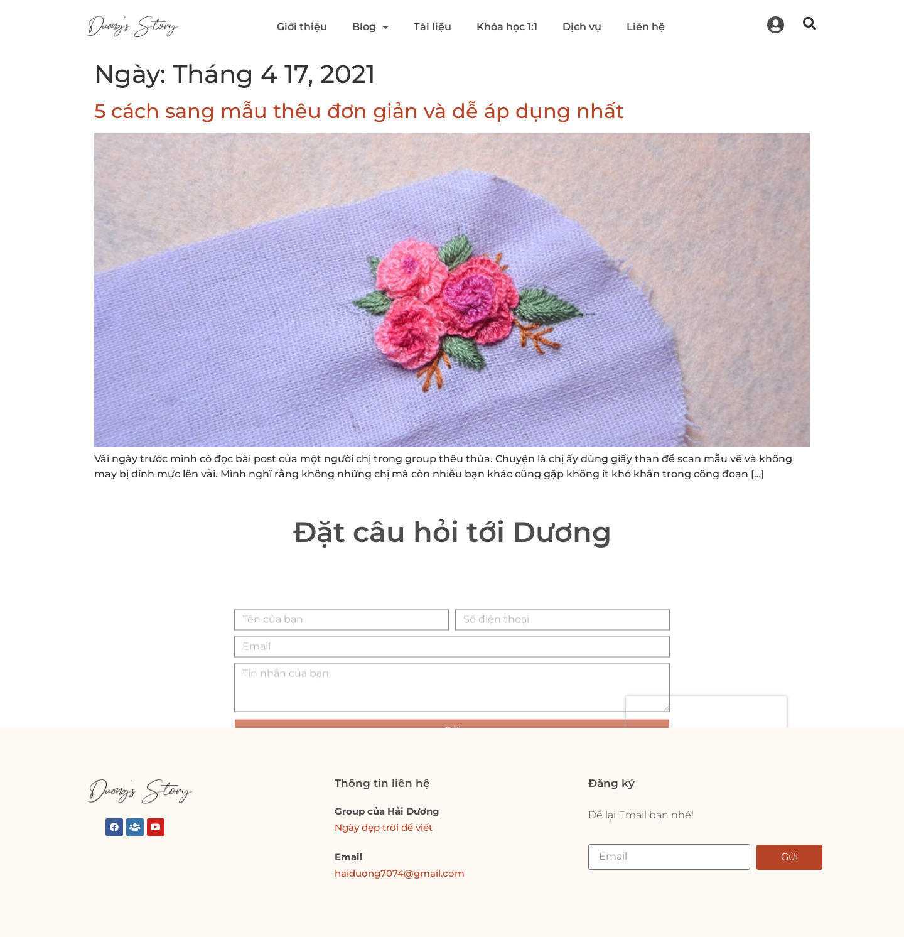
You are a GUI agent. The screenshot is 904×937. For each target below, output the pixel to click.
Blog (370, 27)
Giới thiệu (302, 27)
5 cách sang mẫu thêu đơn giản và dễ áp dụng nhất (359, 111)
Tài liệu (432, 27)
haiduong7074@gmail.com (400, 873)
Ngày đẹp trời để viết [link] (384, 827)
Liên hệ (646, 27)
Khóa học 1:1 (506, 27)
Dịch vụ (581, 27)
